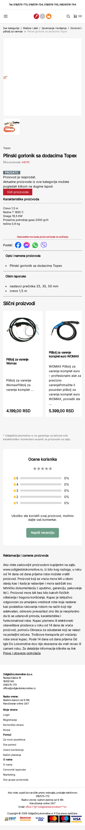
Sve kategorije (11, 28)
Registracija (10, 723)
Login (6, 718)
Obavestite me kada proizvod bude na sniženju (42, 240)
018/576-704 (36, 4)
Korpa (6, 733)
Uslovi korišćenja (13, 753)
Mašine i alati (30, 28)
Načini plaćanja (12, 758)
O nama (7, 768)
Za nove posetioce (14, 743)
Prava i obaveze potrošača (22, 657)
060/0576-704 (68, 4)
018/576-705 (51, 4)
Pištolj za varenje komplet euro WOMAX (64, 358)
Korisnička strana (13, 728)
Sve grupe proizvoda (15, 783)
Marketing (9, 778)
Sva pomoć (9, 748)
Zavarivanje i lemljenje (54, 28)
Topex (7, 151)
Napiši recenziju (42, 536)
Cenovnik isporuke (14, 773)
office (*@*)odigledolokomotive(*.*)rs (46, 810)
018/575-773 (20, 4)
